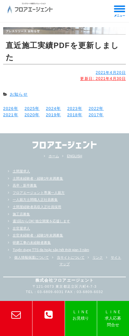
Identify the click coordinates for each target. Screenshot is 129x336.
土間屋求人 (21, 171)
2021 (8, 114)
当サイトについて (71, 257)
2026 (8, 108)
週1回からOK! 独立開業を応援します (41, 221)
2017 (94, 114)
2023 (72, 108)
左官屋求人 (21, 228)
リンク (97, 257)
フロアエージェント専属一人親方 (39, 193)
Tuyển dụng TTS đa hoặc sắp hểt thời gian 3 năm (51, 250)
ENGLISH (74, 156)
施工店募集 (21, 214)
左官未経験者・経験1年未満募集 (38, 235)
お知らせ (19, 94)
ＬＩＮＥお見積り (81, 315)
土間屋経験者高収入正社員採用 (37, 207)
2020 (30, 114)
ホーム (54, 156)
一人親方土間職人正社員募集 (35, 199)
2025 (30, 108)
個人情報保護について (31, 257)
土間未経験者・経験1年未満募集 (38, 178)
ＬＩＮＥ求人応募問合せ (113, 318)
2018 (72, 114)
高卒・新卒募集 (25, 185)
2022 (94, 108)
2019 (51, 114)
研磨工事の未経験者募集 (32, 242)
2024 (51, 108)
